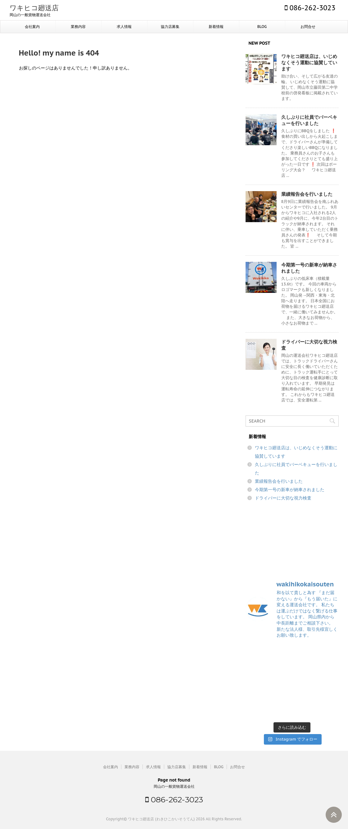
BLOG (262, 26)
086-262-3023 (310, 7)
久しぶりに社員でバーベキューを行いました (309, 120)
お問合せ (308, 26)
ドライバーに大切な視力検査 (283, 498)
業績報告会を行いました (306, 194)
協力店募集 (170, 26)
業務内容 (78, 26)
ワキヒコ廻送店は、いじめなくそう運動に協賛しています (309, 62)
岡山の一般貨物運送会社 (174, 786)
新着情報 (216, 26)
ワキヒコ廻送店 (34, 7)
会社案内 (32, 26)
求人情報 (124, 26)
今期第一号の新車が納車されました (289, 489)
